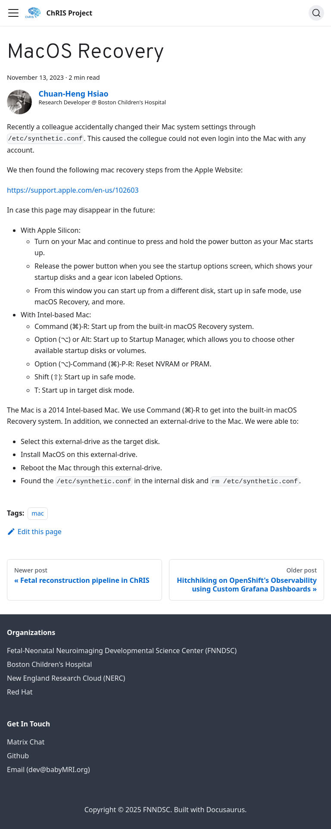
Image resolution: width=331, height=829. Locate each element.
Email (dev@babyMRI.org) (48, 769)
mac (37, 513)
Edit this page (34, 531)
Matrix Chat (25, 742)
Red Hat (20, 692)
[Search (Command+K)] (316, 13)
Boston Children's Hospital (49, 664)
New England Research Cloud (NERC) (66, 678)
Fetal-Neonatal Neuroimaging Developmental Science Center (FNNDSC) (122, 650)
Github (18, 755)
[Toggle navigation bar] (13, 12)
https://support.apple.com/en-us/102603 (73, 190)
